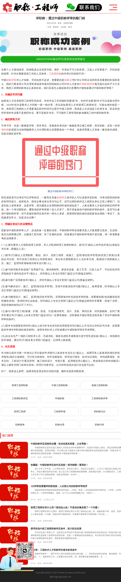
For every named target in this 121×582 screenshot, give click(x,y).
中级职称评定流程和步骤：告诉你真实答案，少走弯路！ (59, 443)
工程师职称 (55, 73)
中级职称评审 (87, 84)
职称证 (68, 80)
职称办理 (59, 424)
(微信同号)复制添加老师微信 (60, 59)
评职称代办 (99, 411)
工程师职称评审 (100, 398)
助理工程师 (20, 411)
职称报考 (20, 424)
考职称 (5, 129)
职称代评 (99, 424)
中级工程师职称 (60, 385)
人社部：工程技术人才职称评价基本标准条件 (54, 550)
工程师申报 (59, 411)
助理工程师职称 (20, 385)
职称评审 (11, 80)
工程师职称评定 (20, 398)
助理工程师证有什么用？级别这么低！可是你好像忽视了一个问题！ (65, 507)
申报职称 (59, 398)
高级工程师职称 (100, 385)
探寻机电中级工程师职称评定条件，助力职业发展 (56, 528)
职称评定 (62, 197)
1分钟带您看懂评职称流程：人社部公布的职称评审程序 (59, 486)
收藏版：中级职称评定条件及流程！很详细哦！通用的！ (59, 465)
